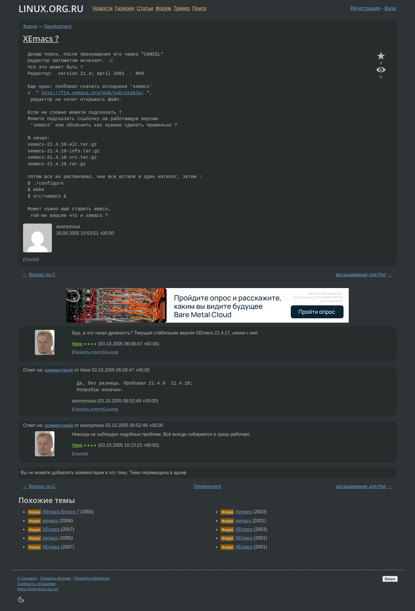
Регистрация (365, 8)
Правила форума (55, 578)
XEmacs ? (41, 38)
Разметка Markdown (92, 578)
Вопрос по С (42, 274)
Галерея (124, 8)
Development (57, 26)
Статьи (145, 8)
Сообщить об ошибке (36, 584)
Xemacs (243, 511)
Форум (163, 8)
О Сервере (27, 578)
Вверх (390, 579)
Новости (102, 8)
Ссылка (31, 259)
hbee (77, 343)
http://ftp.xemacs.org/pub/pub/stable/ (93, 93)
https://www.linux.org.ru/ (37, 589)
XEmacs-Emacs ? (60, 511)
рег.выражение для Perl (361, 274)
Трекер (181, 8)
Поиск (199, 8)
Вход (390, 8)
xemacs (50, 520)
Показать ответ (86, 352)
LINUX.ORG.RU (51, 8)
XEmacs (51, 529)
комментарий (59, 370)
